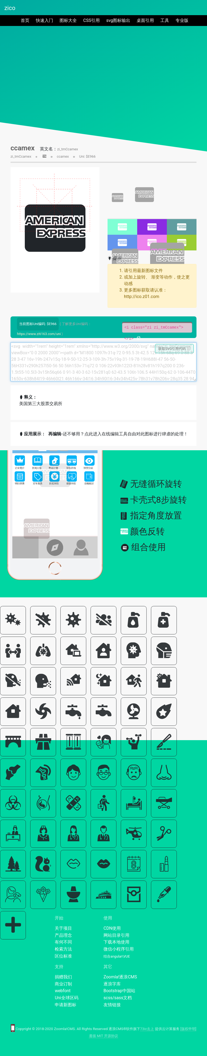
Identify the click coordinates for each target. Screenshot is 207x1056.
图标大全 (68, 20)
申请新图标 (65, 1004)
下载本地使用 (116, 942)
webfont (62, 990)
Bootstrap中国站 (119, 990)
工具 (164, 20)
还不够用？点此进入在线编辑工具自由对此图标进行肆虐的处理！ (118, 433)
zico (9, 7)
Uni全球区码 (66, 997)
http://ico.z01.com (141, 296)
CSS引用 (91, 20)
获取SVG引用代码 (174, 348)
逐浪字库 (112, 984)
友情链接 (112, 1004)
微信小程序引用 (119, 949)
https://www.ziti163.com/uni (39, 334)
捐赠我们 (63, 976)
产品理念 (63, 935)
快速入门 (44, 20)
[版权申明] (188, 1029)
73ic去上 (147, 1029)
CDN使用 (112, 928)
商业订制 (63, 984)
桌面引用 (145, 20)
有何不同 (63, 942)
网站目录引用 (116, 935)
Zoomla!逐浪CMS (120, 976)
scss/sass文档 (118, 997)
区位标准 (63, 956)
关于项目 (63, 928)
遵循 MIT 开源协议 (103, 1036)
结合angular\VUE (117, 956)
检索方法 (63, 949)
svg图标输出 (118, 20)
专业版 (181, 20)
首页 (26, 20)
